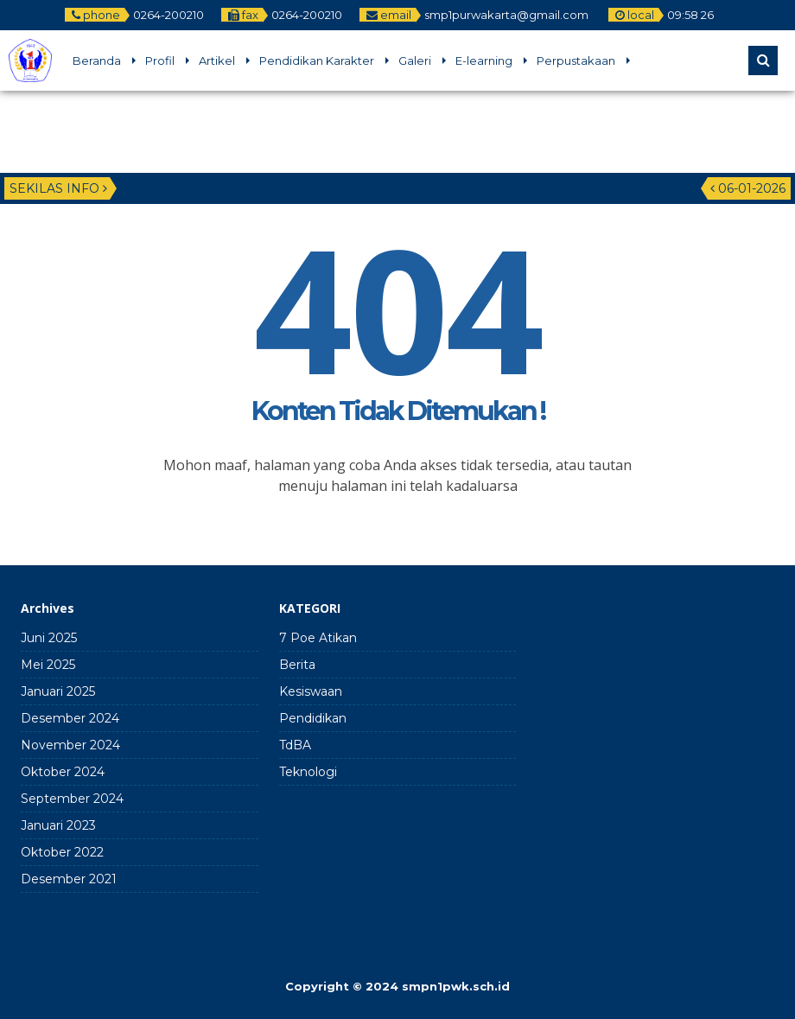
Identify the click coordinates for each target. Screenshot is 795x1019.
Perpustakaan (576, 60)
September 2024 (72, 798)
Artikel (217, 60)
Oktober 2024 (63, 772)
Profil (160, 60)
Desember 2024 (70, 718)
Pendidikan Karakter (316, 60)
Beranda (97, 60)
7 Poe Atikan (318, 638)
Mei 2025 (48, 664)
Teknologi (308, 772)
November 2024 (70, 745)
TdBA (295, 745)
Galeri (414, 60)
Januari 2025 (58, 691)
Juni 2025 (49, 638)
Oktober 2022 (62, 852)
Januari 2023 (58, 825)
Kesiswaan (310, 691)
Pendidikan (313, 718)
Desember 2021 (69, 879)
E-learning (483, 60)
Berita (297, 664)
